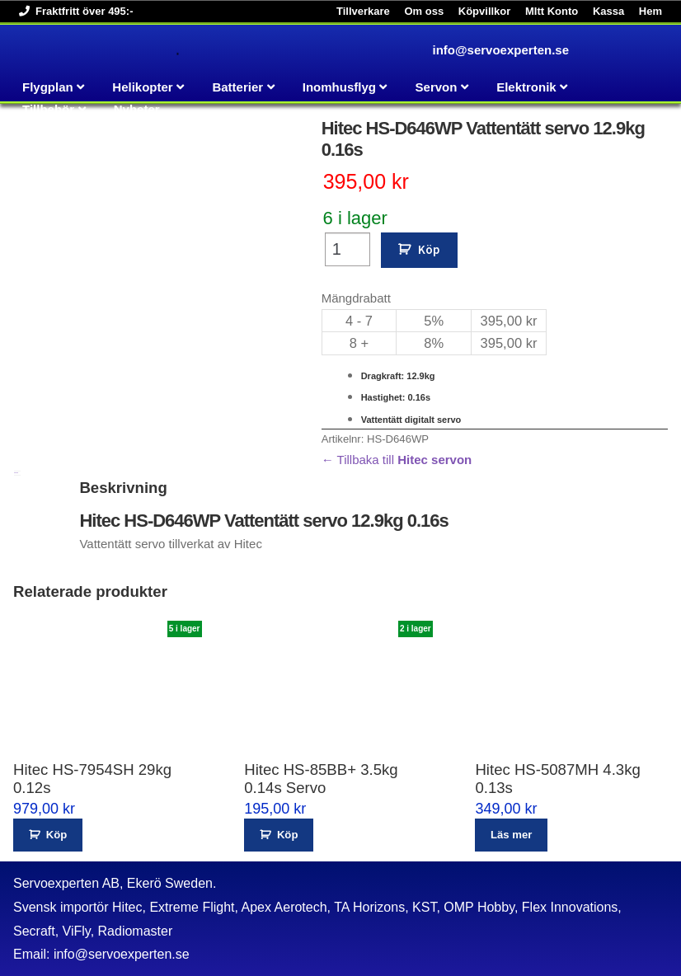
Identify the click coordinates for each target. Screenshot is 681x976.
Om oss (424, 11)
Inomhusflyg (339, 87)
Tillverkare (363, 11)
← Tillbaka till (397, 460)
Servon (437, 87)
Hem (650, 11)
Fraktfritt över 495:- (73, 11)
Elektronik (526, 87)
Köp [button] (56, 834)
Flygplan (47, 87)
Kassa (608, 11)
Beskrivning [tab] (16, 472)
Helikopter (142, 87)
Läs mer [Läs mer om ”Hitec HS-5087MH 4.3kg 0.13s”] (511, 834)
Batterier (237, 87)
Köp (428, 249)
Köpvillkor (484, 11)
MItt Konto (551, 11)
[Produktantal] (347, 249)
